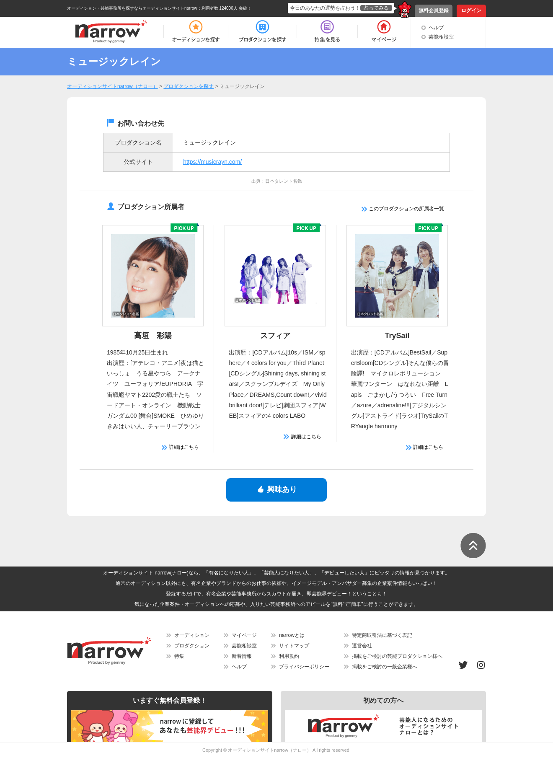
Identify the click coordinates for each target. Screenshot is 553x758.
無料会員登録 (434, 10)
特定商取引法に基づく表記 (382, 635)
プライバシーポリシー (304, 667)
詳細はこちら (180, 447)
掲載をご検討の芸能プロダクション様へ (397, 656)
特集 (179, 656)
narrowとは (292, 635)
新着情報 (242, 656)
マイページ (244, 635)
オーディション (191, 635)
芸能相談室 (441, 37)
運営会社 (362, 646)
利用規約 (289, 656)
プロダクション (191, 646)
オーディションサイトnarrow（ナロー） (269, 750)
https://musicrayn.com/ (212, 161)
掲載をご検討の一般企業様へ (384, 667)
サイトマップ (294, 646)
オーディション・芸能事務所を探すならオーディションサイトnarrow (132, 8)
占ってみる (376, 8)
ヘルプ (436, 28)
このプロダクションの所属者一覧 (403, 209)
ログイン (471, 10)
